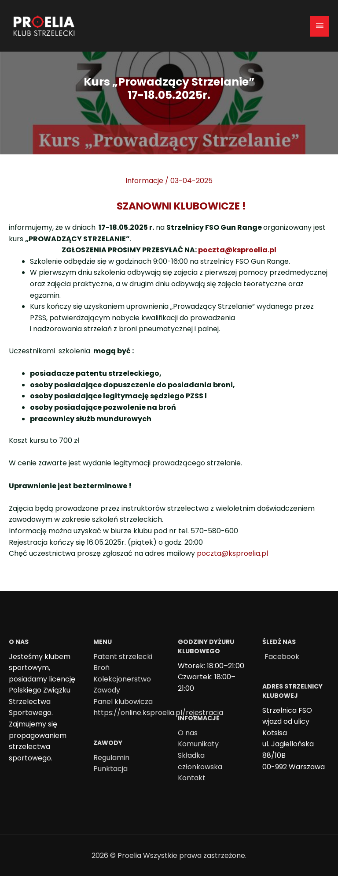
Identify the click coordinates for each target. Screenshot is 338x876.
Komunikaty (198, 744)
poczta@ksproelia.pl (237, 250)
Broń (101, 668)
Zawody (106, 690)
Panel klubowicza (123, 701)
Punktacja (110, 769)
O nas (188, 733)
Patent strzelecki (122, 656)
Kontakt (192, 778)
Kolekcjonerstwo (122, 679)
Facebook (282, 656)
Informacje (144, 181)
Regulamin (111, 757)
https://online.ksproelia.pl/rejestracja (158, 713)
